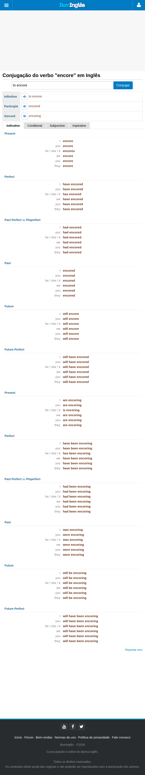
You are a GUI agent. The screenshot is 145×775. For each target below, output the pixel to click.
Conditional (35, 125)
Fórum (28, 737)
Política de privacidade (93, 737)
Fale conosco (121, 737)
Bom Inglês (72, 5)
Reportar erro (134, 649)
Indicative (13, 125)
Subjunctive (57, 125)
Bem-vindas (44, 737)
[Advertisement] (72, 41)
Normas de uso (65, 737)
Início (18, 737)
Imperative (79, 125)
